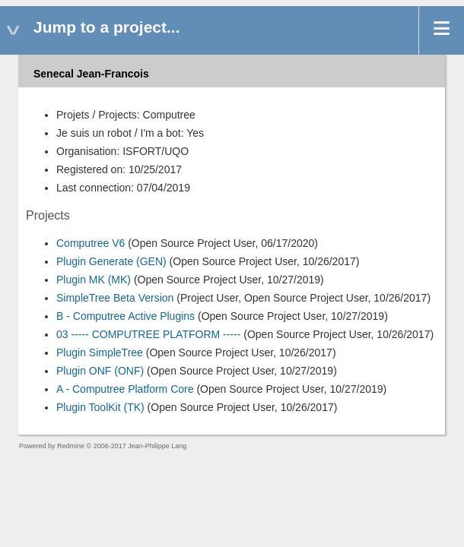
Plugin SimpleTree (99, 352)
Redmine (70, 446)
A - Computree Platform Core (125, 389)
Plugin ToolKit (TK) (100, 407)
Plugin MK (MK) (93, 280)
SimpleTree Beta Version (114, 298)
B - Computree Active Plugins (125, 316)
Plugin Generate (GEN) (111, 261)
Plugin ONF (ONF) (100, 371)
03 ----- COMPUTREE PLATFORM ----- (148, 334)
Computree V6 (90, 243)
